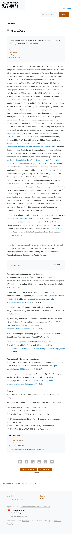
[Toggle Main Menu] (66, 8)
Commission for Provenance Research (36, 507)
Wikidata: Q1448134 (17, 445)
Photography (13, 55)
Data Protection (15, 500)
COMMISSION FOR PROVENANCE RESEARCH (21, 484)
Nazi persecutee (14, 57)
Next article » (45, 469)
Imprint (10, 496)
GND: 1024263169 (16, 440)
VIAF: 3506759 (15, 443)
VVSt (30, 147)
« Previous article (28, 469)
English (42, 498)
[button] (20, 461)
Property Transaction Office (44, 147)
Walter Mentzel (14, 265)
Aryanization (13, 52)
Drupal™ (26, 521)
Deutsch (43, 496)
